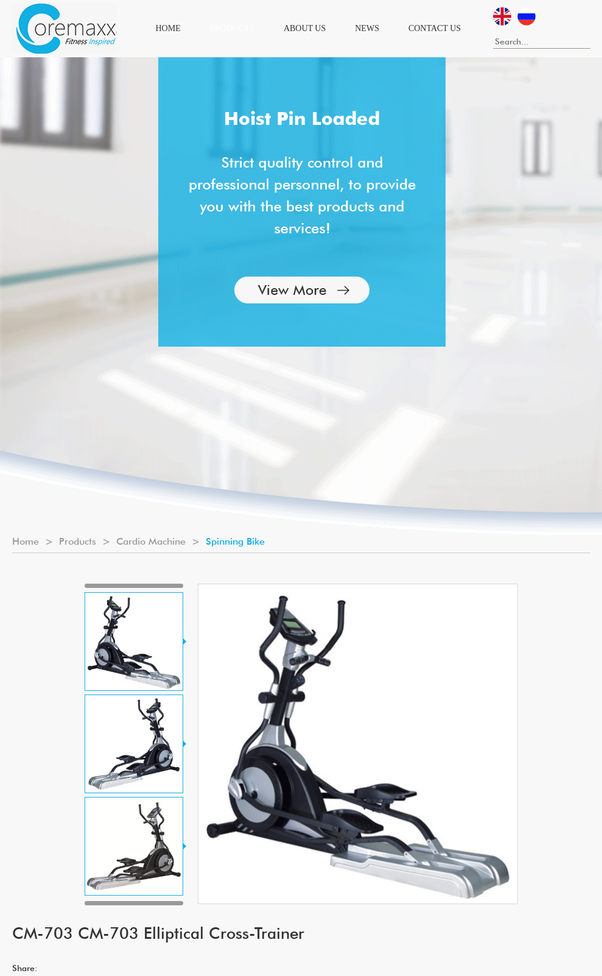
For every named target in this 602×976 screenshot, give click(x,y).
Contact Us (434, 28)
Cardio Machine (151, 541)
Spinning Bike (235, 541)
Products (232, 28)
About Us (305, 28)
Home (168, 28)
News (367, 28)
